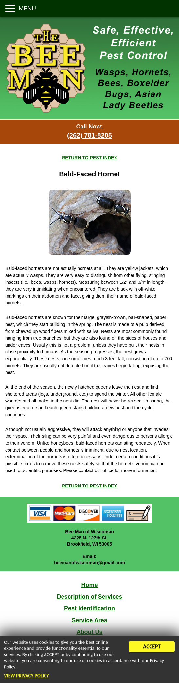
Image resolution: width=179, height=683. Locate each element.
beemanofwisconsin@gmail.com (89, 562)
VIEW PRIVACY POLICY (26, 676)
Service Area (89, 620)
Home (89, 585)
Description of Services (89, 596)
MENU (26, 8)
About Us (90, 632)
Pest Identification (89, 608)
